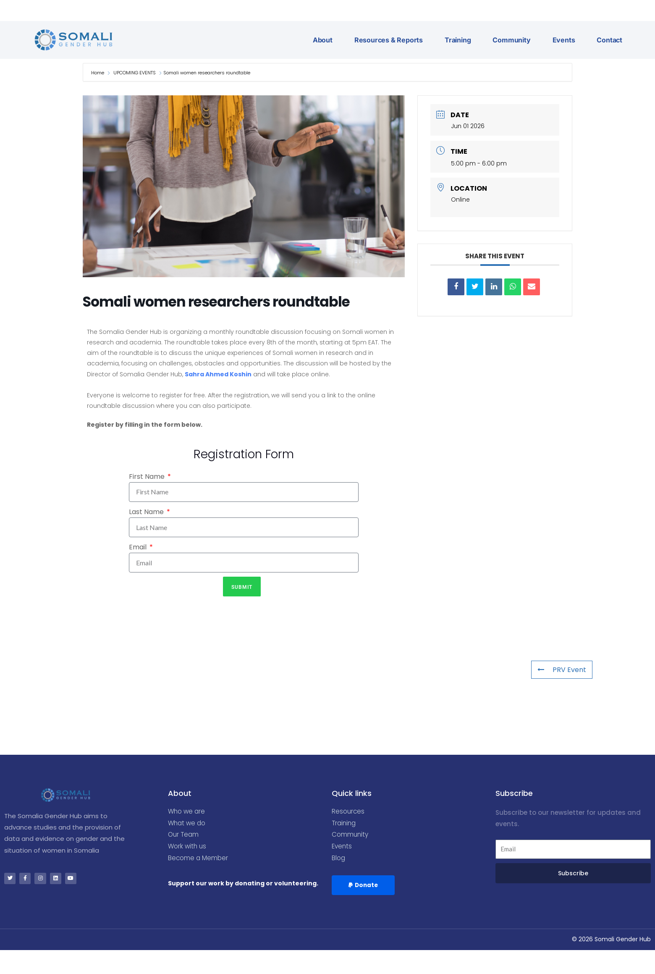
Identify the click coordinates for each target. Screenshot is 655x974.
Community (511, 40)
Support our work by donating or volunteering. (243, 886)
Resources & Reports (388, 40)
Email (138, 547)
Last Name (147, 512)
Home (98, 72)
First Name (147, 476)
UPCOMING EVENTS (134, 72)
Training (458, 40)
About (323, 40)
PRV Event (561, 670)
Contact (609, 40)
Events (564, 40)
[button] (364, 888)
